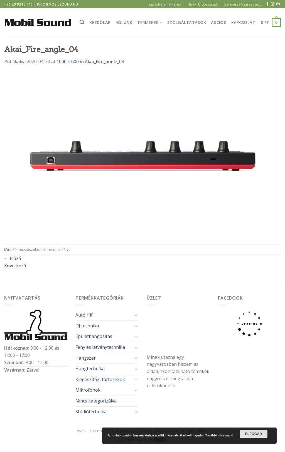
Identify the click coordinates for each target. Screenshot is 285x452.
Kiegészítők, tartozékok (100, 379)
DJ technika (87, 326)
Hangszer (85, 358)
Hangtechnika (90, 368)
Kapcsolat (243, 22)
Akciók (218, 22)
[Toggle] (136, 315)
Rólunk (124, 22)
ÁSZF (81, 431)
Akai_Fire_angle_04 (104, 61)
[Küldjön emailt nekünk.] (278, 4)
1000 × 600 (67, 61)
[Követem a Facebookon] (267, 4)
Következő (18, 266)
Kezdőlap (99, 22)
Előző (12, 258)
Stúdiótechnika (91, 412)
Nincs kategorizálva (96, 401)
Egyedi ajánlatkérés (165, 4)
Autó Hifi (84, 315)
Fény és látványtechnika (100, 347)
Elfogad (253, 434)
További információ (219, 435)
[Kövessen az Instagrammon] (272, 4)
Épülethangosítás (93, 336)
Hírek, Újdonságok (203, 4)
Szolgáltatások (186, 22)
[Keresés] (82, 22)
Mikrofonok (87, 390)
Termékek (149, 22)
